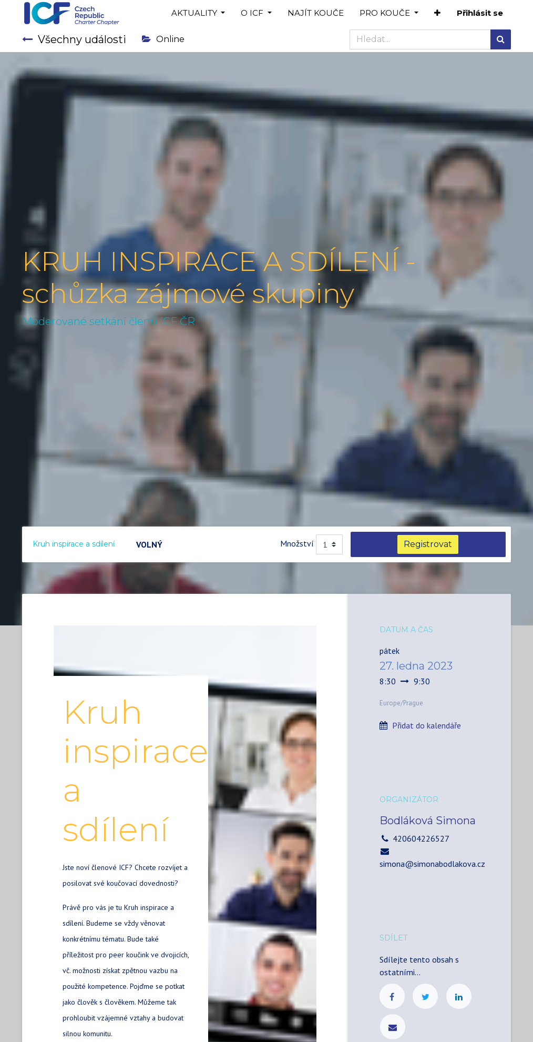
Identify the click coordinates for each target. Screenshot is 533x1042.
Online (163, 39)
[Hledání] (500, 39)
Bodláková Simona (428, 820)
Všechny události (74, 39)
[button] (437, 13)
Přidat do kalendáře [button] (426, 725)
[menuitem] (316, 13)
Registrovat (428, 544)
